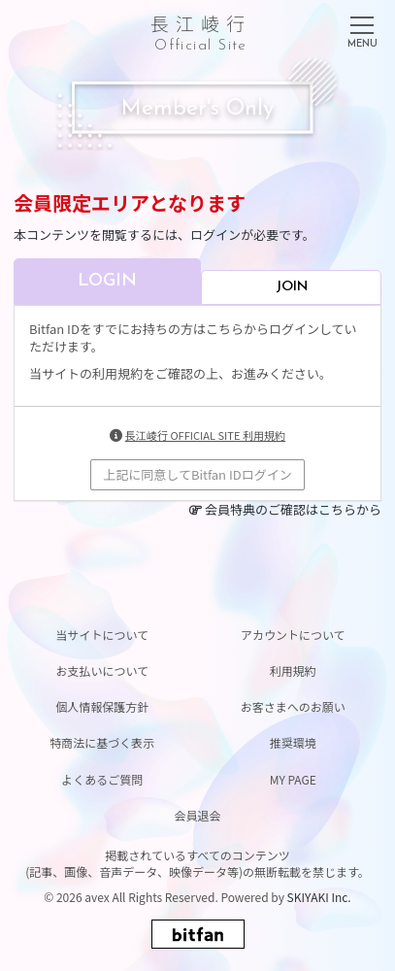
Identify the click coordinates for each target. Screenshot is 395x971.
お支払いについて (101, 670)
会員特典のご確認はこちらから (293, 509)
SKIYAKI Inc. (319, 896)
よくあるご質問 (102, 779)
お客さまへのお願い (293, 706)
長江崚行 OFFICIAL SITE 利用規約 (205, 435)
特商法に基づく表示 (101, 742)
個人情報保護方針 (101, 706)
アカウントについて (293, 634)
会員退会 (197, 815)
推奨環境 (293, 742)
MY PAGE (293, 779)
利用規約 (293, 670)
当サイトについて (101, 634)
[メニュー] (362, 28)
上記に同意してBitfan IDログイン (197, 474)
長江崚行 (200, 30)
